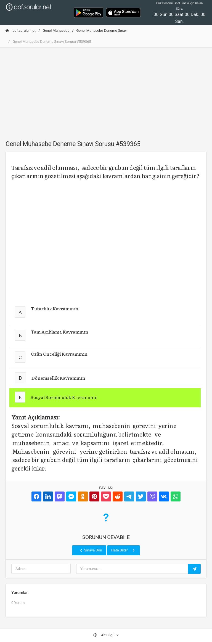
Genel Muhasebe (56, 30)
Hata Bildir (123, 550)
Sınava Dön (90, 550)
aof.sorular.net (21, 30)
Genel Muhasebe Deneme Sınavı (102, 30)
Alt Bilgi (103, 635)
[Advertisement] (106, 90)
